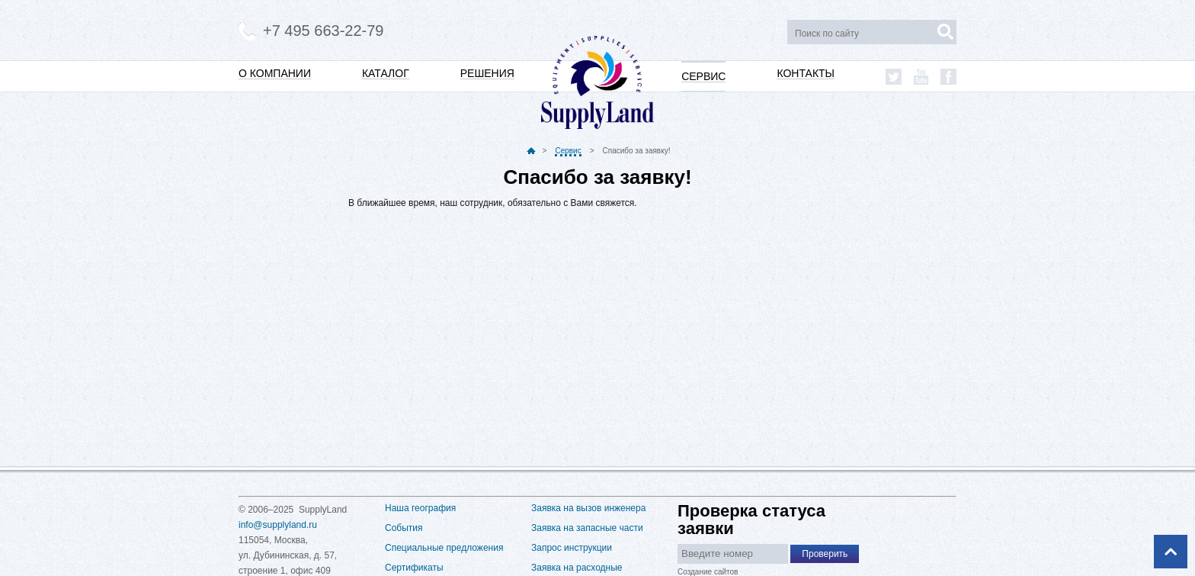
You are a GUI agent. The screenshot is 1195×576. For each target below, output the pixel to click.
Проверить (824, 554)
